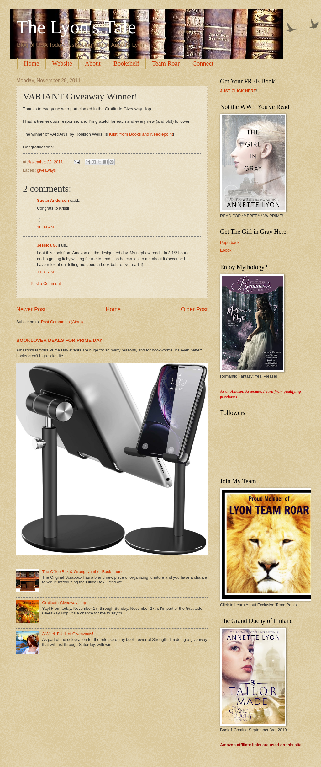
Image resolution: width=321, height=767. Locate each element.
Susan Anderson (53, 200)
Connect (202, 63)
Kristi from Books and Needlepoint (141, 134)
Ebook (226, 250)
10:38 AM (45, 227)
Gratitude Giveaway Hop (64, 602)
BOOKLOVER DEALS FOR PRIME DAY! (60, 340)
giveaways (46, 170)
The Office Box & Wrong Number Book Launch (83, 571)
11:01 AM (45, 272)
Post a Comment (46, 283)
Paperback (229, 242)
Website (62, 63)
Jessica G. (47, 245)
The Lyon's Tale (76, 27)
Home (31, 63)
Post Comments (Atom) (62, 321)
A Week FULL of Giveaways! (67, 633)
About (93, 63)
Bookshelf (126, 63)
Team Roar (166, 63)
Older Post (194, 309)
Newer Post (30, 309)
